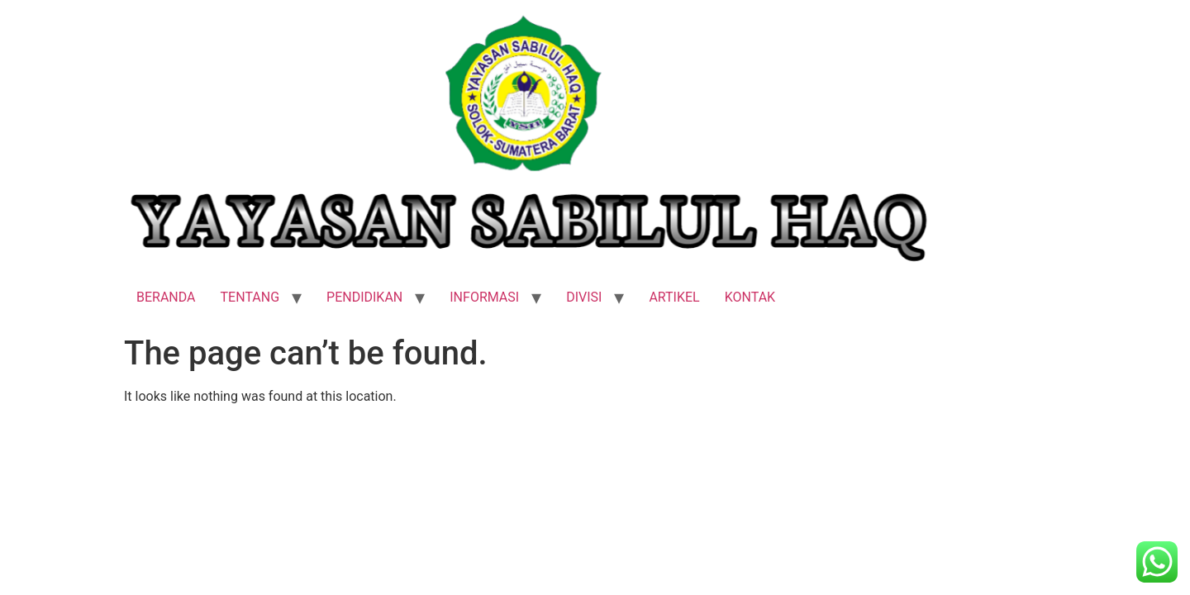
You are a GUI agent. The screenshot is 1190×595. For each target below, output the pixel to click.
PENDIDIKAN (364, 297)
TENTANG (250, 297)
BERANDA (166, 297)
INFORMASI (484, 297)
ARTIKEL (674, 297)
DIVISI (584, 297)
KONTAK (750, 297)
